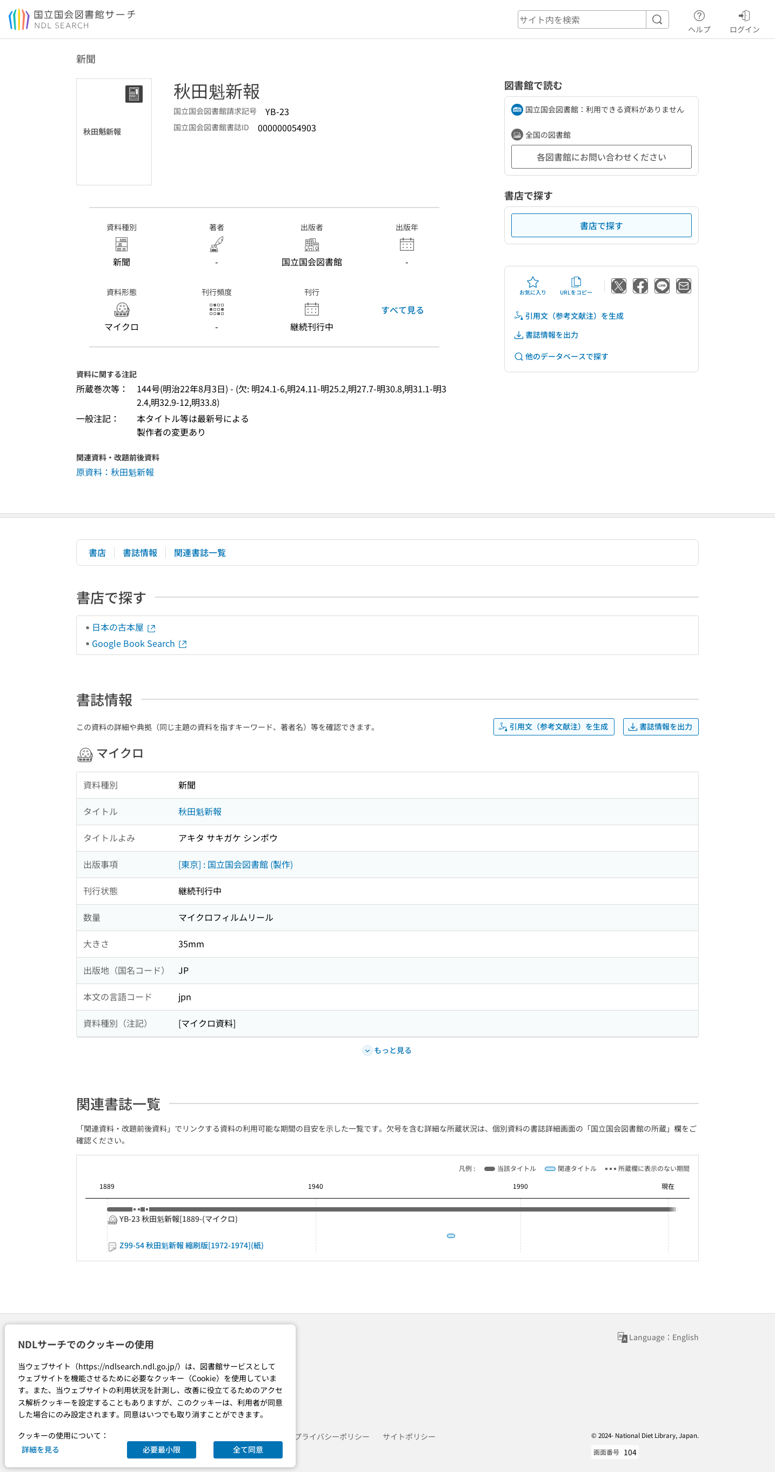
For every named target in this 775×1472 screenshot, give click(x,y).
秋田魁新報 (200, 811)
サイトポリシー (409, 1436)
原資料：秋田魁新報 (115, 471)
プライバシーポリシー (332, 1436)
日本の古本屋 (124, 626)
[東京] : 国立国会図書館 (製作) (235, 864)
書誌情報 (140, 552)
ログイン (745, 20)
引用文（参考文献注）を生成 (568, 316)
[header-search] (593, 19)
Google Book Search (140, 643)
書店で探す (601, 225)
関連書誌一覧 (200, 552)
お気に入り (532, 286)
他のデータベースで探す (561, 356)
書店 (97, 552)
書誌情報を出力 (545, 334)
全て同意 (248, 1449)
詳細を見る (40, 1449)
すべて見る (402, 309)
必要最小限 (162, 1449)
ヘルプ (699, 20)
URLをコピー (576, 286)
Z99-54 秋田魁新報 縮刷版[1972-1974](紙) (525, 1245)
